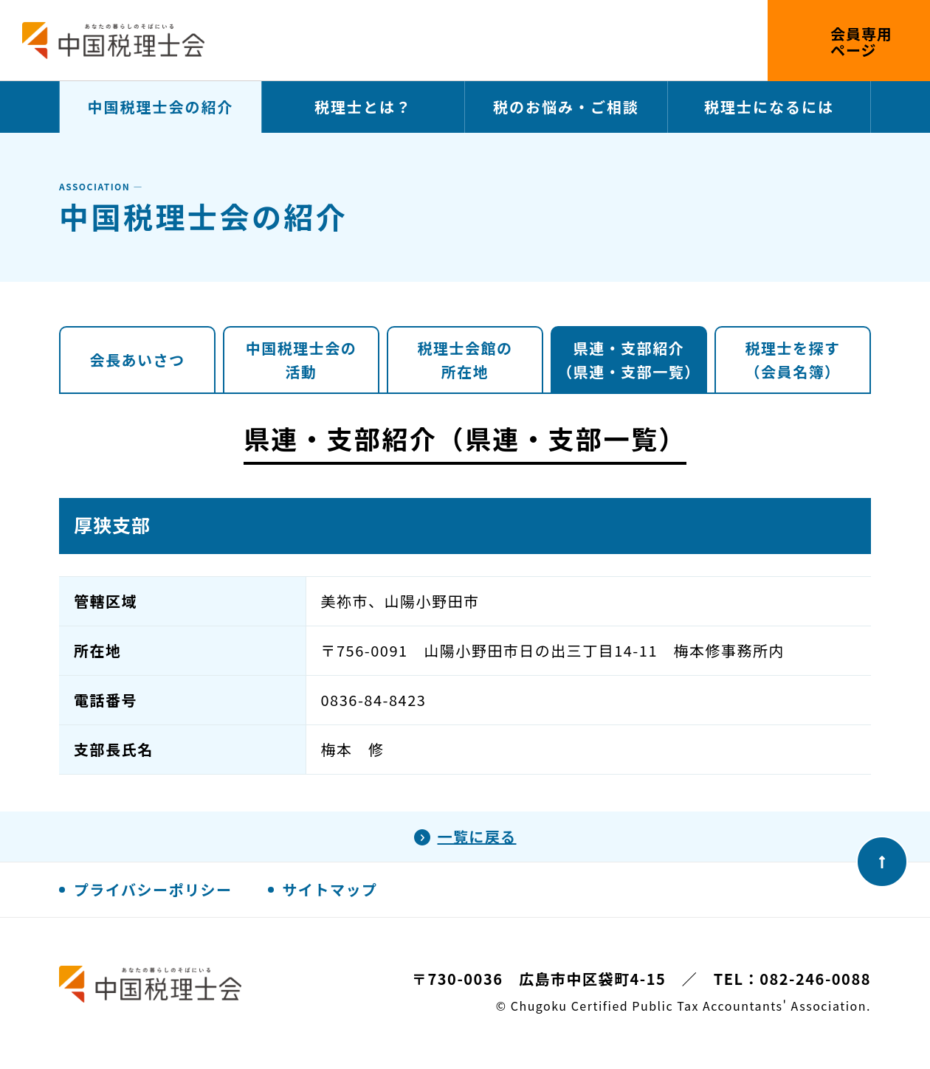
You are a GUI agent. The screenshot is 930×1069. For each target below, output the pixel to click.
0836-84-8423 (374, 699)
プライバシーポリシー (153, 889)
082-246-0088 (815, 978)
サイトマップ (330, 889)
